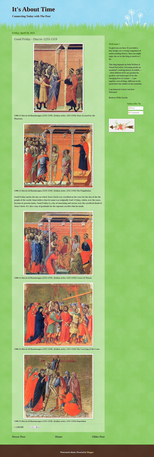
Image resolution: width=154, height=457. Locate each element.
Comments (134, 113)
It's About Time (33, 9)
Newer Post (18, 436)
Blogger (90, 452)
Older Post (98, 436)
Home (58, 436)
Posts (132, 108)
